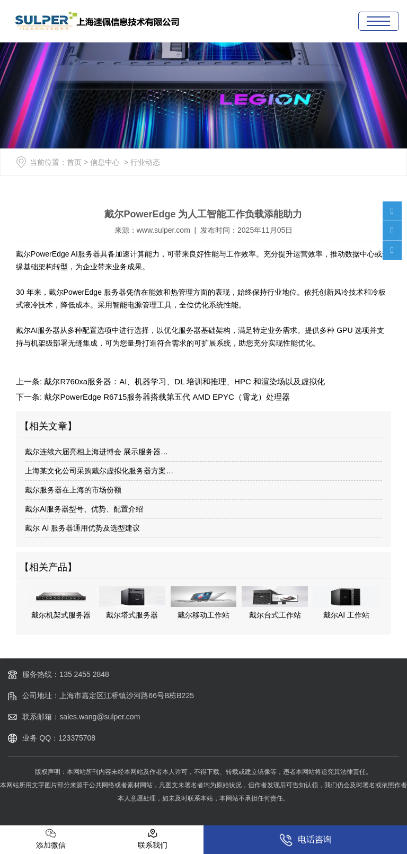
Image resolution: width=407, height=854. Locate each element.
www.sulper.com (163, 230)
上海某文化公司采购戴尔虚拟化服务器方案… (99, 470)
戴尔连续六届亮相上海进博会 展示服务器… (96, 451)
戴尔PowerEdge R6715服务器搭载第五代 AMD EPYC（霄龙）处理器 (166, 396)
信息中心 (105, 162)
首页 (74, 162)
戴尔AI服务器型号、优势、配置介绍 (84, 509)
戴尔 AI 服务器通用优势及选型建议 (82, 528)
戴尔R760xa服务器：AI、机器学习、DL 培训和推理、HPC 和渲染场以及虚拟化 (183, 381)
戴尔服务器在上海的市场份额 (73, 490)
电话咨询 (305, 840)
